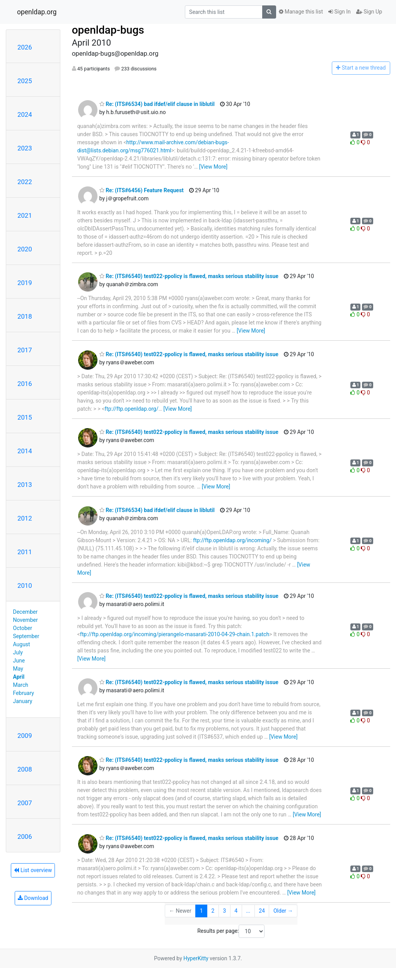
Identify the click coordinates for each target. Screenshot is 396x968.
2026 (24, 47)
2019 (24, 283)
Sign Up (369, 12)
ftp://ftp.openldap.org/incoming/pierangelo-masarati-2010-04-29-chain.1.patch (174, 634)
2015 (24, 417)
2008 (24, 769)
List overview (33, 870)
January (22, 701)
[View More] (213, 167)
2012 (24, 518)
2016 (24, 384)
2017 (24, 350)
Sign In (339, 12)
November (25, 620)
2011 (24, 552)
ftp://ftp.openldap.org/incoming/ (232, 540)
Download (33, 898)
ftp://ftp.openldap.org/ (131, 409)
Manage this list (301, 12)
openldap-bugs (108, 30)
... (248, 911)
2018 (24, 316)
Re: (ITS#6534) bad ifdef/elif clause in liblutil (157, 104)
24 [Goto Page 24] (262, 911)
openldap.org (36, 12)
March (21, 685)
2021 (24, 215)
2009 (24, 735)
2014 (24, 451)
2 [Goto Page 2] (213, 911)
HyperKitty (195, 958)
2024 (24, 114)
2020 (24, 249)
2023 (24, 148)
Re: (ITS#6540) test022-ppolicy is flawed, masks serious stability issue (188, 276)
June (19, 660)
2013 (24, 484)
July (18, 652)
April (19, 677)
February (23, 693)
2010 (24, 585)
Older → (283, 911)
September (26, 636)
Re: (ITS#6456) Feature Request (141, 190)
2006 (24, 836)
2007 (24, 803)
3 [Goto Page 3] (224, 911)
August (21, 644)
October (22, 628)
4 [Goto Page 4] (235, 911)
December (25, 612)
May (18, 669)
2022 (24, 182)
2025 (24, 81)
